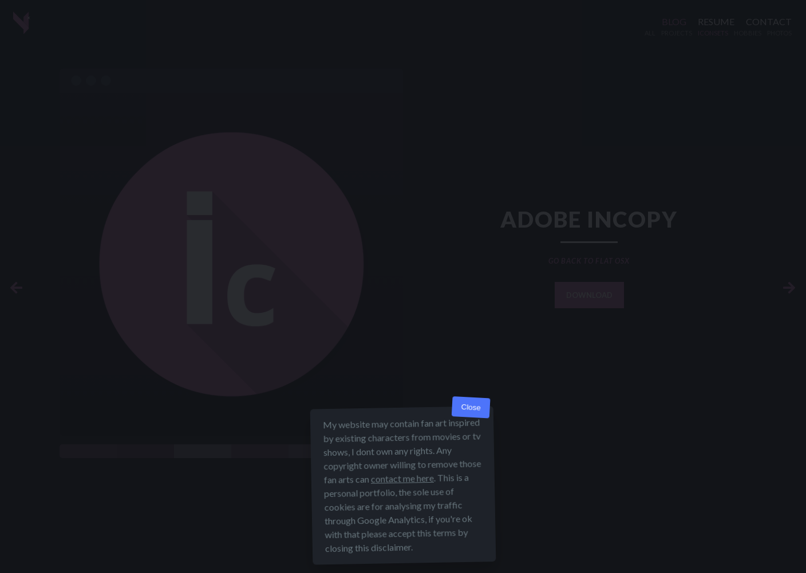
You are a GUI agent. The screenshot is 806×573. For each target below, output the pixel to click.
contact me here (402, 478)
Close (471, 407)
